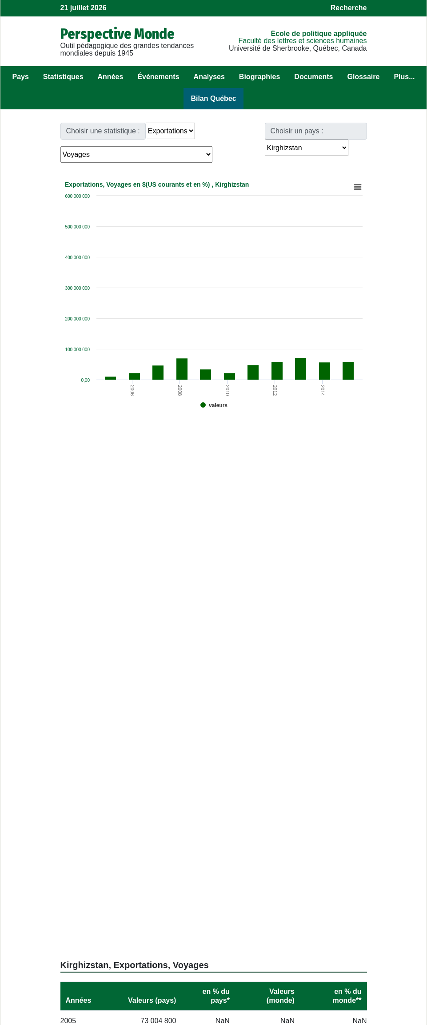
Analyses (209, 76)
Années (111, 76)
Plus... (404, 76)
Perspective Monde (117, 33)
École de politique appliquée (319, 33)
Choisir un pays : (297, 131)
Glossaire (363, 76)
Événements (158, 76)
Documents (313, 76)
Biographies (259, 76)
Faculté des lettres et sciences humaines (302, 40)
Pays (20, 76)
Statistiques (63, 76)
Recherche (349, 8)
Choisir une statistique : (103, 131)
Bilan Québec (213, 98)
